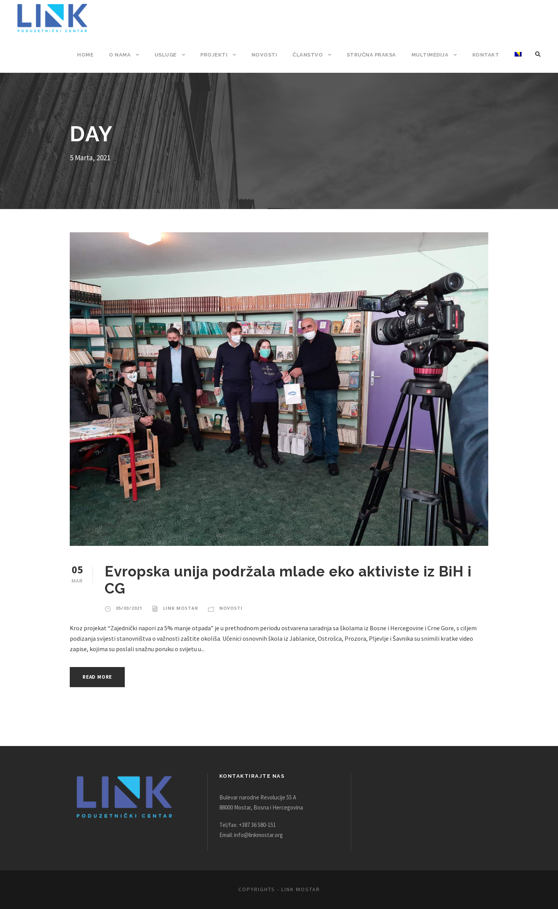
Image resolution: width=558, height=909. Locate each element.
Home (90, 55)
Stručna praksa (373, 55)
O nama (124, 55)
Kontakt (486, 55)
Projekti (218, 55)
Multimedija (431, 55)
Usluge (170, 55)
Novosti (267, 55)
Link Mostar (179, 608)
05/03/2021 (128, 608)
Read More (99, 677)
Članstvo (309, 55)
